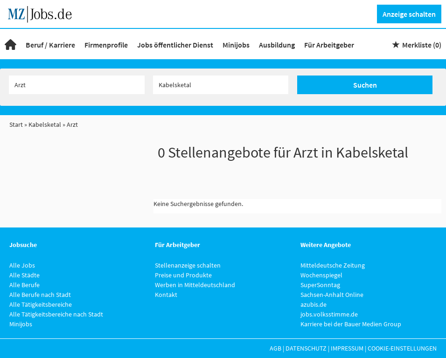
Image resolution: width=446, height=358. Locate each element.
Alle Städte (24, 275)
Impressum (347, 348)
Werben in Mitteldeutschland (195, 285)
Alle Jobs (22, 265)
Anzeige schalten (409, 14)
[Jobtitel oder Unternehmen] (76, 85)
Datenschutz (306, 348)
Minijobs (236, 44)
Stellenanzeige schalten (188, 265)
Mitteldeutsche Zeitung (332, 265)
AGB (275, 348)
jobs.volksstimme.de (329, 314)
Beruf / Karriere (50, 44)
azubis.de (313, 304)
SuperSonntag (320, 285)
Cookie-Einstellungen (402, 348)
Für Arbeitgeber (329, 44)
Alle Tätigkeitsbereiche (40, 304)
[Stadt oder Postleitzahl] (220, 85)
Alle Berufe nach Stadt (40, 294)
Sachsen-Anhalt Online (331, 294)
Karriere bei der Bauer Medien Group (350, 324)
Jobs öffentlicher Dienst (175, 44)
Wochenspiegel (321, 275)
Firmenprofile (106, 44)
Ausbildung (277, 44)
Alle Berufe (24, 285)
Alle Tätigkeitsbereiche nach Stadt (56, 314)
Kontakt (166, 294)
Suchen (365, 85)
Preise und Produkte (183, 275)
